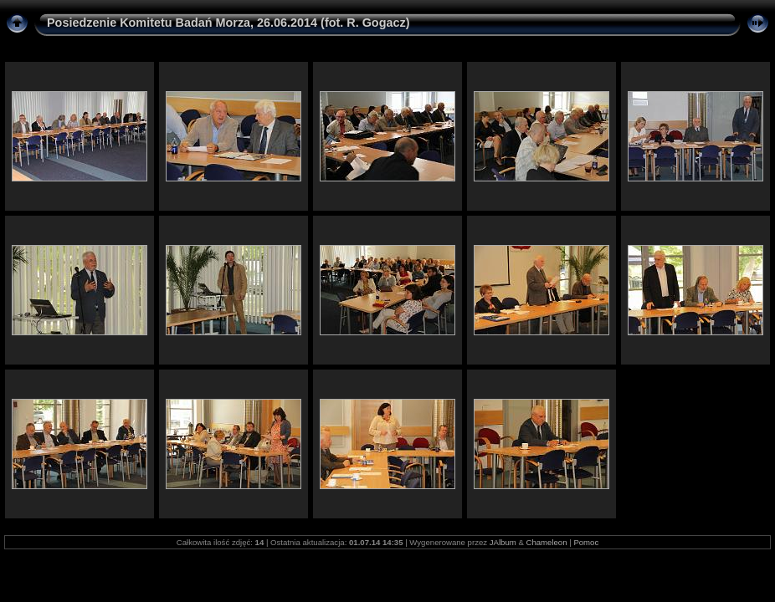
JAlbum (503, 542)
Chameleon (546, 542)
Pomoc (585, 542)
